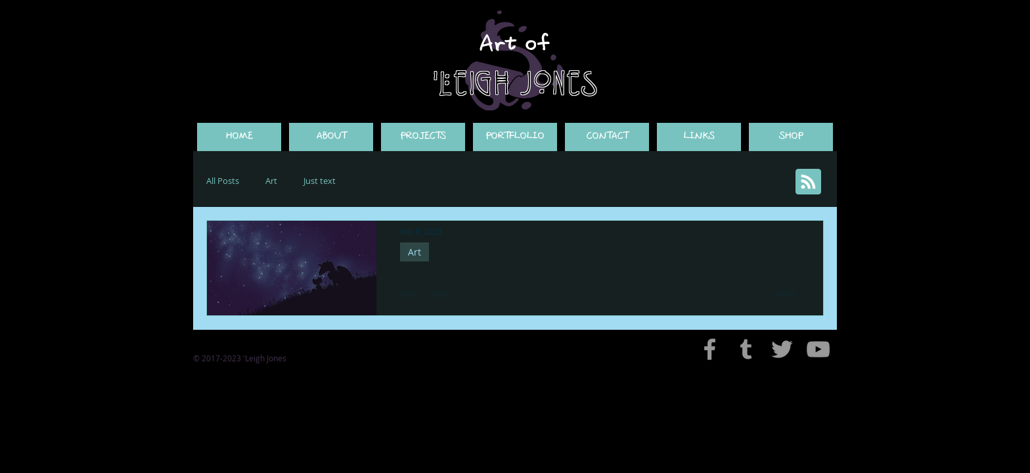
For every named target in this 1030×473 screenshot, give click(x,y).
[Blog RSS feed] (808, 182)
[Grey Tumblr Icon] (746, 349)
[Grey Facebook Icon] (710, 349)
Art (271, 181)
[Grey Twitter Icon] (782, 349)
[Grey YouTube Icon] (818, 349)
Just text (319, 181)
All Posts (222, 181)
